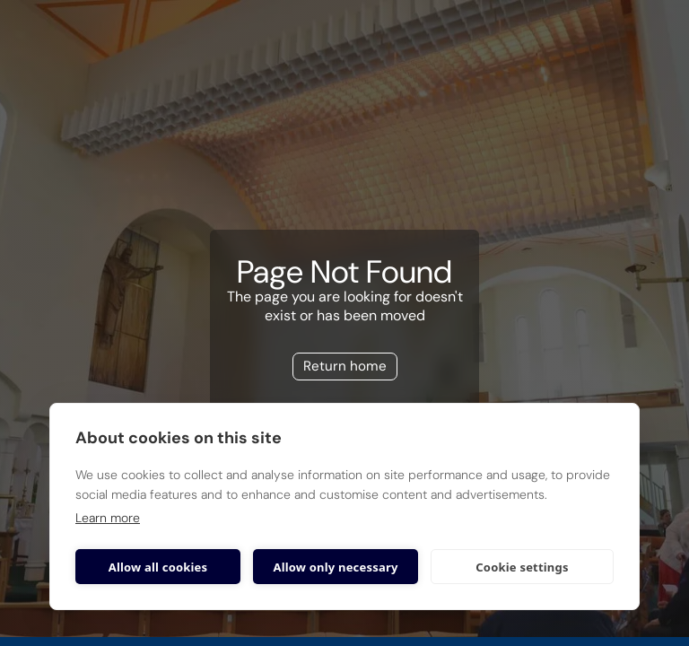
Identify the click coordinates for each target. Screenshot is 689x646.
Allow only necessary (335, 567)
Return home (345, 366)
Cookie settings (521, 567)
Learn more (107, 518)
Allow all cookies (158, 567)
